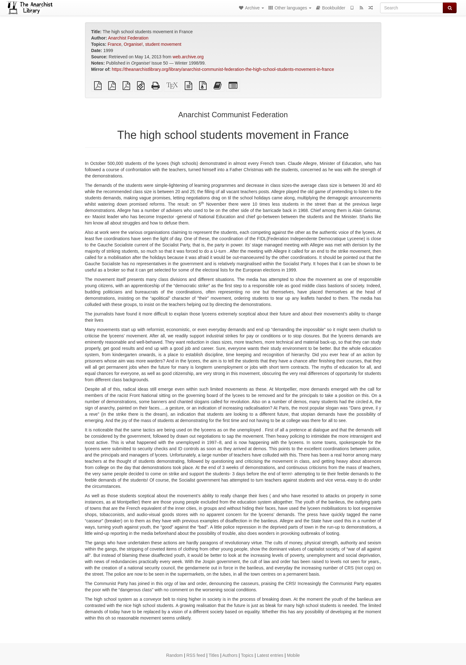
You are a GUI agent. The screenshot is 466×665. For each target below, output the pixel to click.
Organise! (133, 44)
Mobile (293, 655)
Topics (247, 655)
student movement (163, 44)
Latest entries (270, 655)
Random (174, 655)
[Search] (411, 8)
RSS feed (195, 655)
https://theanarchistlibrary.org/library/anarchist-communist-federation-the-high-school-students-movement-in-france (223, 69)
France (114, 44)
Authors (229, 655)
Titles (214, 655)
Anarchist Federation (128, 37)
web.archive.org (188, 56)
